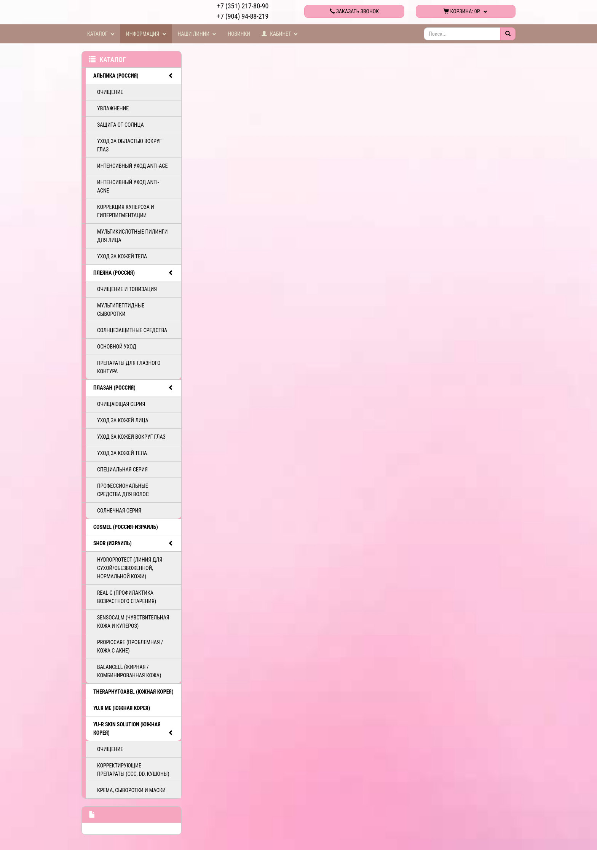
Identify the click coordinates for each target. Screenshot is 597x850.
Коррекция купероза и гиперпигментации (125, 211)
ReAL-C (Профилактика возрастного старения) (126, 597)
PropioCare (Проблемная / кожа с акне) (130, 646)
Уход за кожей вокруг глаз (131, 437)
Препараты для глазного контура (128, 367)
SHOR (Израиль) (133, 543)
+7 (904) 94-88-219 (242, 16)
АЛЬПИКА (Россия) (133, 76)
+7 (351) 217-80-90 (242, 6)
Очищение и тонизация (127, 289)
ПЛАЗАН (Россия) (133, 388)
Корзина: (465, 11)
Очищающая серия (121, 404)
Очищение (110, 92)
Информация (146, 34)
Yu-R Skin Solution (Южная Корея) (133, 729)
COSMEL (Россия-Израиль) (125, 527)
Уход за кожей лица (122, 420)
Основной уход (116, 347)
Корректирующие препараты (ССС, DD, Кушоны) (133, 769)
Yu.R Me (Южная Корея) (121, 708)
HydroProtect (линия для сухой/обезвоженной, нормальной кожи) (129, 568)
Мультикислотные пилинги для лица (132, 236)
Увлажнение (113, 108)
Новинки (239, 34)
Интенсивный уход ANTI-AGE (132, 166)
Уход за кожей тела (122, 256)
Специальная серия (122, 469)
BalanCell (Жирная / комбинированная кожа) (129, 671)
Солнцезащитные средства (132, 330)
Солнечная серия (119, 511)
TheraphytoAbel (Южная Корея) (133, 692)
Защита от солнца (120, 125)
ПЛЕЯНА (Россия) (133, 273)
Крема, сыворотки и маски (131, 790)
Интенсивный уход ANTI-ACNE (128, 186)
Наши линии (197, 34)
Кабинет (280, 34)
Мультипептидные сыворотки (120, 309)
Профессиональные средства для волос (123, 490)
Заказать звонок (354, 11)
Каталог (101, 34)
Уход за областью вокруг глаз (129, 145)
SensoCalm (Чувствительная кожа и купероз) (133, 621)
